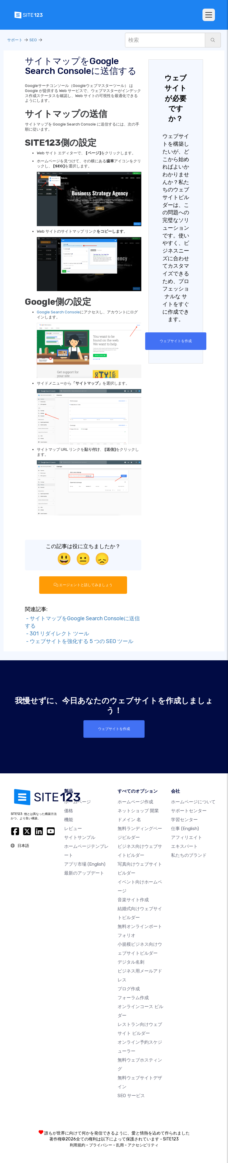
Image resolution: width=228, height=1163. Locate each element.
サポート (15, 40)
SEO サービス (131, 1095)
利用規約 (77, 1145)
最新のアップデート (84, 873)
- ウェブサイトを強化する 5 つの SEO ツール (79, 641)
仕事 (185, 828)
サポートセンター (189, 810)
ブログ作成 (129, 988)
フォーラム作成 (133, 997)
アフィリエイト (186, 837)
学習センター (184, 819)
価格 (68, 810)
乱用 (120, 1145)
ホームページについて (193, 802)
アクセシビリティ (143, 1145)
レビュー (73, 828)
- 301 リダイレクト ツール (57, 633)
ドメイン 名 (129, 819)
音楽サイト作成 (133, 899)
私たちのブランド (189, 855)
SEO (33, 40)
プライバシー (100, 1145)
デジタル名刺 (131, 962)
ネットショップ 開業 (138, 810)
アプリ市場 (84, 864)
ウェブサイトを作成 (176, 341)
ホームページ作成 (135, 802)
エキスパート (184, 846)
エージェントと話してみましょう (83, 585)
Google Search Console (58, 312)
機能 (68, 819)
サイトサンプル (79, 837)
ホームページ (77, 802)
